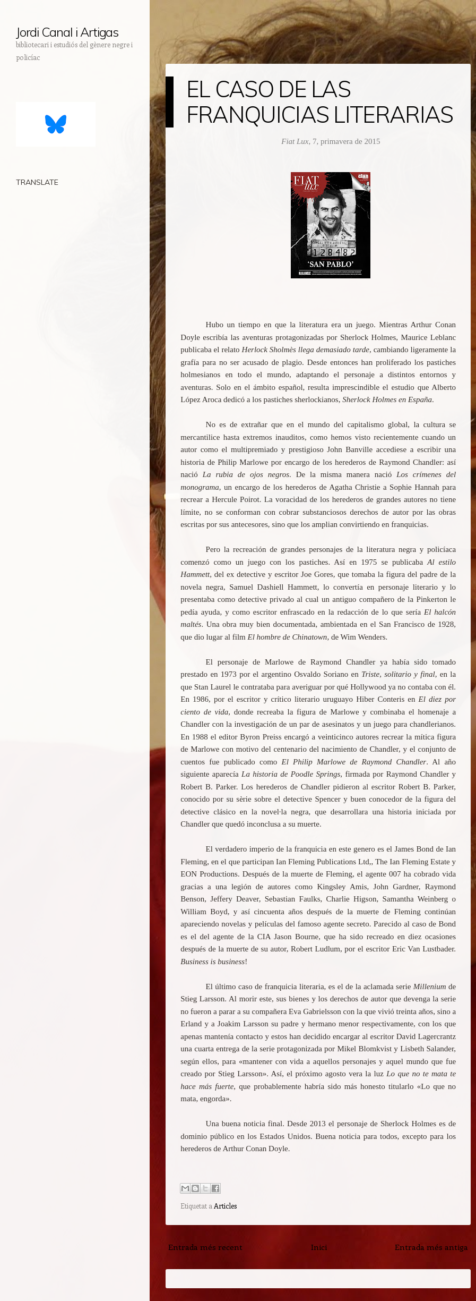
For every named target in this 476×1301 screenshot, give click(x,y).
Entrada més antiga (431, 1247)
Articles (225, 1205)
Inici (319, 1247)
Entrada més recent (205, 1247)
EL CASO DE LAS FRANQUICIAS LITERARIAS (319, 102)
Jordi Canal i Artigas (67, 32)
